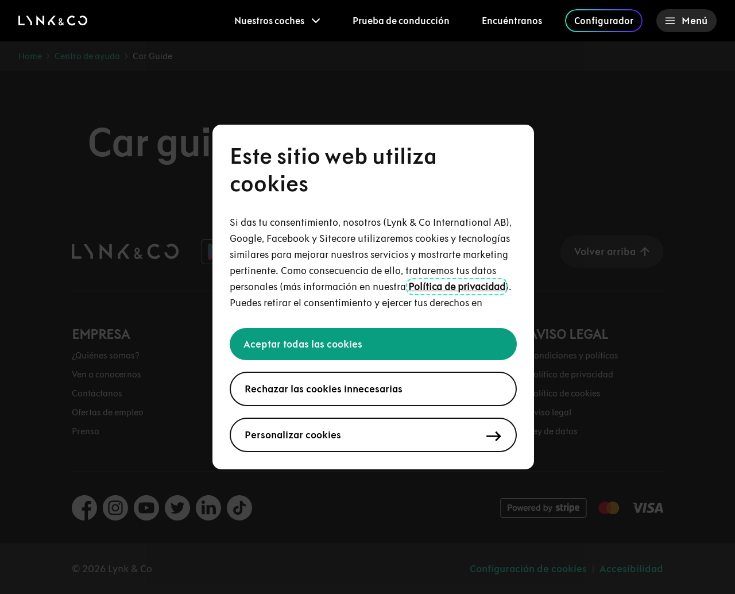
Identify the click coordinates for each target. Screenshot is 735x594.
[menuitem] (277, 20)
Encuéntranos (512, 20)
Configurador (603, 20)
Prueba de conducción (401, 20)
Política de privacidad (456, 286)
